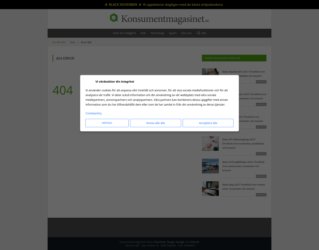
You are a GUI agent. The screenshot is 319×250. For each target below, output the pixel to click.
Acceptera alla (208, 123)
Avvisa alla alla (155, 123)
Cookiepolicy (94, 113)
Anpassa (107, 123)
